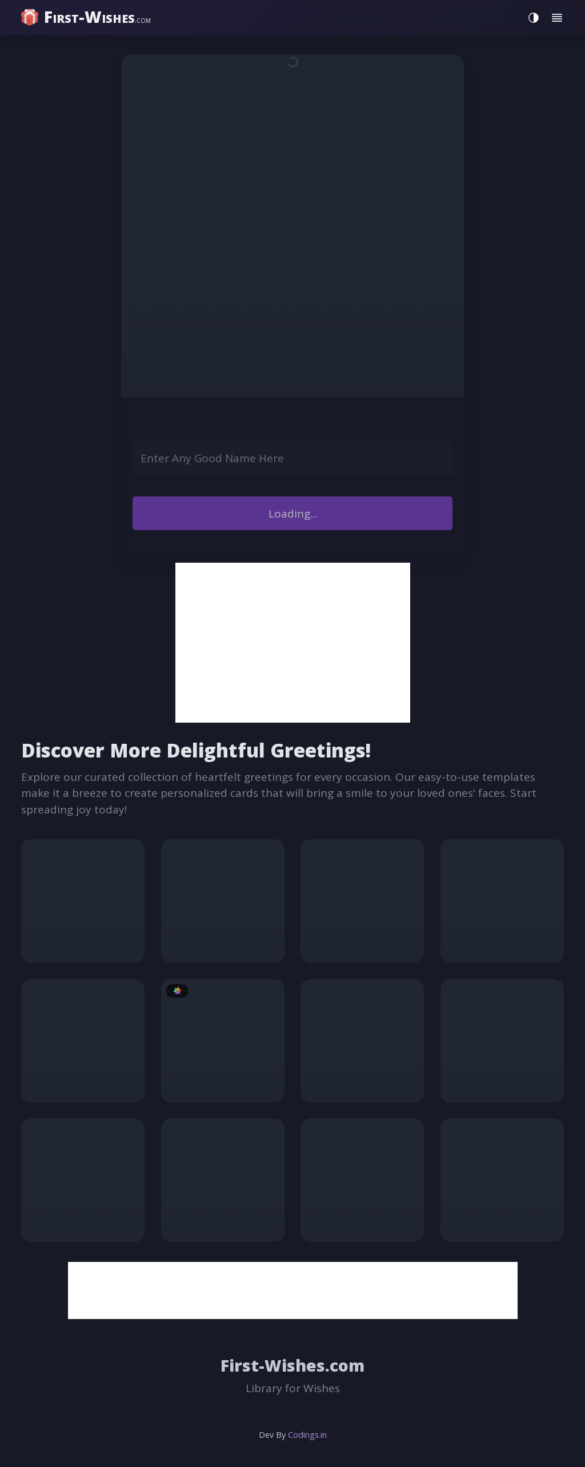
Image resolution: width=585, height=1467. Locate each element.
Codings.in (307, 1434)
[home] (87, 17)
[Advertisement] (292, 643)
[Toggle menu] (557, 18)
